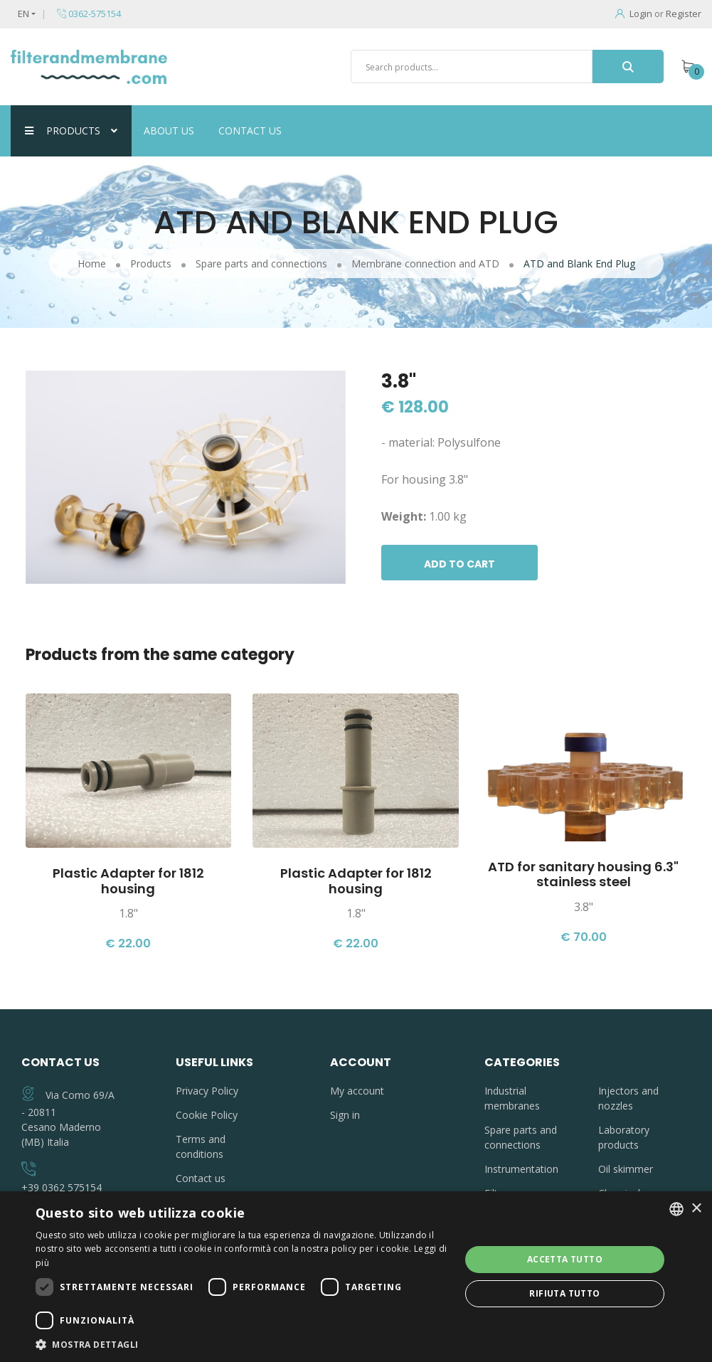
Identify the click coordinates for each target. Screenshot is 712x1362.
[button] (241, 1344)
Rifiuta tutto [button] (564, 1293)
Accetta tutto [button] (564, 1259)
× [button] (696, 1208)
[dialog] (356, 1276)
